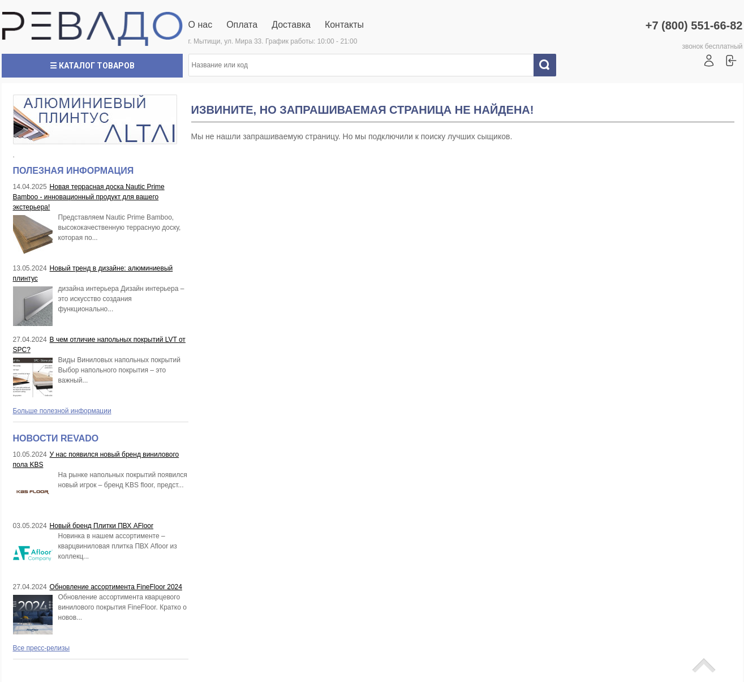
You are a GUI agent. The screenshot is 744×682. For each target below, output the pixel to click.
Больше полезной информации (62, 411)
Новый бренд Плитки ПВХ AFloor (101, 526)
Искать (549, 65)
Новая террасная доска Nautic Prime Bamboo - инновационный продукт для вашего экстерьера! (89, 197)
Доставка (291, 24)
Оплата (241, 24)
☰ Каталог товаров (92, 65)
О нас (200, 24)
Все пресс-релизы (41, 648)
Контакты (344, 24)
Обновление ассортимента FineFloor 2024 (116, 587)
